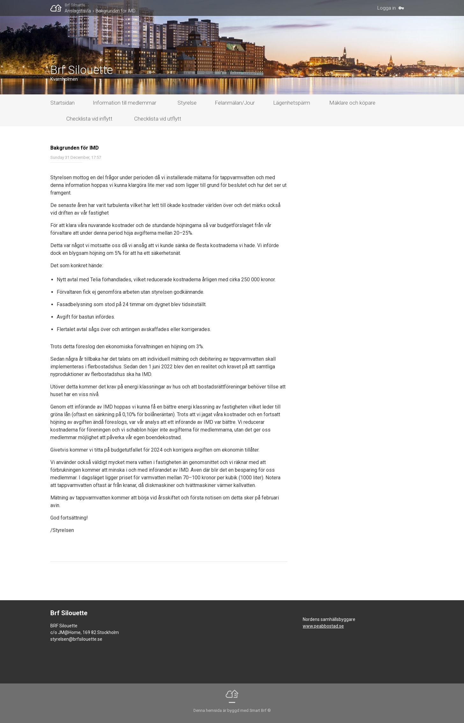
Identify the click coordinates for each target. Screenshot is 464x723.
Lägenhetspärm (291, 103)
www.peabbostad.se (323, 626)
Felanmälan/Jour (235, 103)
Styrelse (187, 103)
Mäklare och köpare (352, 103)
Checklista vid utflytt (157, 118)
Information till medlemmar (124, 103)
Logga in (386, 8)
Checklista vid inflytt (89, 118)
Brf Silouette (75, 5)
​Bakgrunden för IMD (115, 10)
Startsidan (62, 103)
